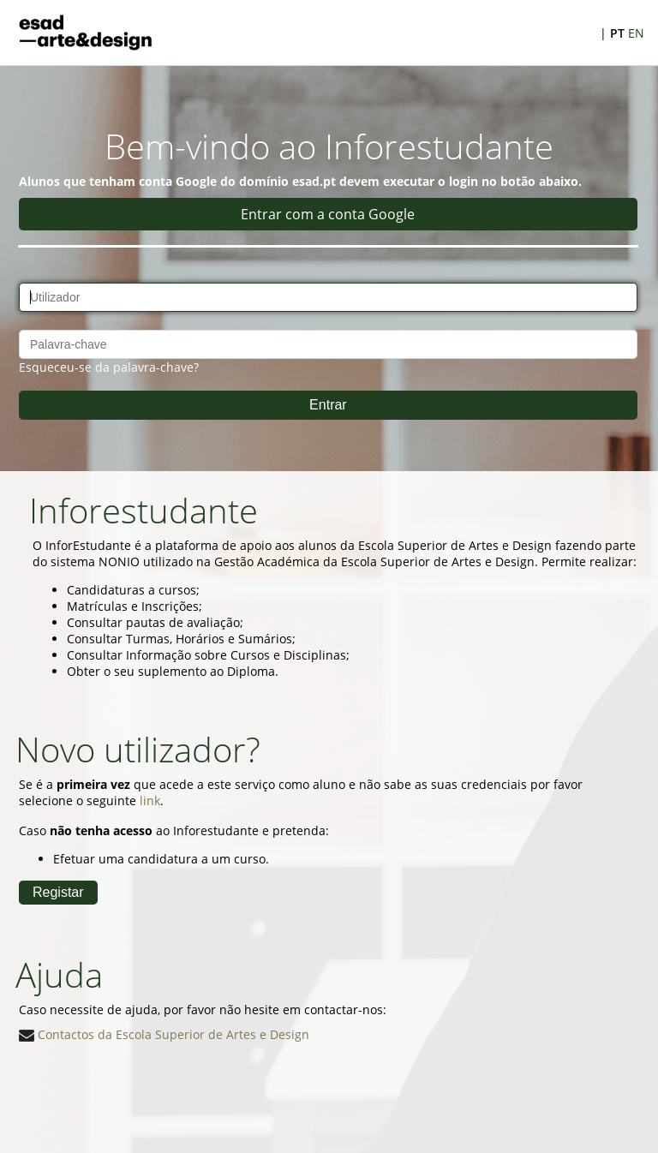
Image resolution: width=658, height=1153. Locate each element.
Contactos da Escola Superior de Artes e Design (164, 1034)
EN (636, 33)
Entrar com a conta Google (328, 214)
